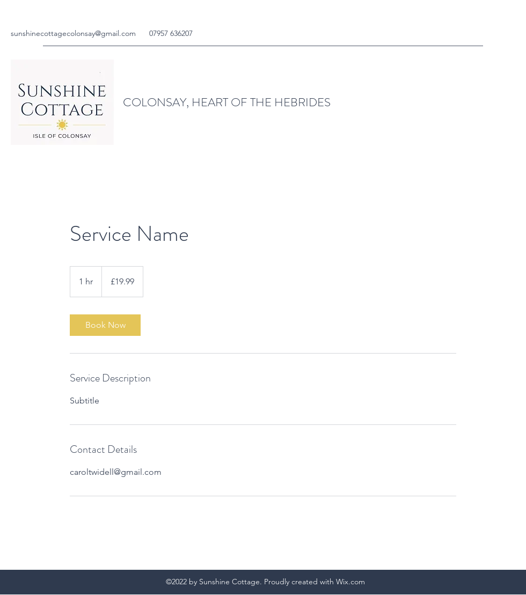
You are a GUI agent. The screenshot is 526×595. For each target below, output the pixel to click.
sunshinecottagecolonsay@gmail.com (73, 33)
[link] (105, 325)
